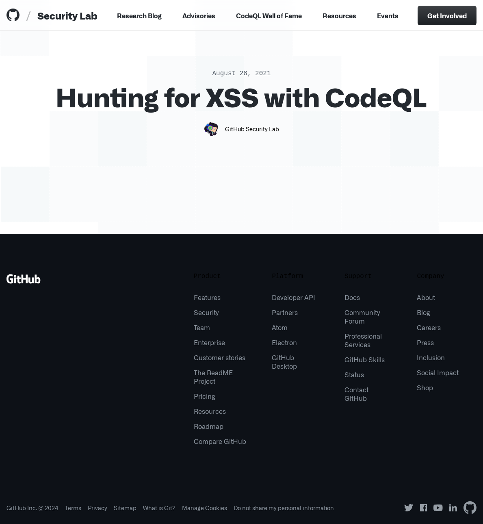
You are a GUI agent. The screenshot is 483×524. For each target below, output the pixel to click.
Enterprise (209, 342)
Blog (423, 312)
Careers (429, 327)
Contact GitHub (356, 393)
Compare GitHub (220, 441)
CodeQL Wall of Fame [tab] (269, 15)
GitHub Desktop (284, 361)
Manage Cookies (204, 507)
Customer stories (219, 357)
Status (354, 374)
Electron (284, 342)
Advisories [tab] (198, 15)
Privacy (97, 507)
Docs (352, 297)
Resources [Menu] (339, 15)
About (426, 297)
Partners (285, 312)
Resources (210, 411)
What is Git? (159, 507)
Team (202, 327)
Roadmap (208, 426)
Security (206, 312)
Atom (280, 327)
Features (207, 297)
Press (425, 342)
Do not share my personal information (284, 507)
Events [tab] (388, 15)
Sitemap (125, 507)
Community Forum (362, 316)
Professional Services (363, 340)
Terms (73, 507)
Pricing (204, 396)
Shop (425, 387)
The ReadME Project (213, 376)
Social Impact (438, 372)
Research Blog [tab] (139, 15)
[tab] (14, 16)
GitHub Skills (364, 359)
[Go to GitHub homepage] (23, 281)
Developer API (293, 297)
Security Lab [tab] (67, 15)
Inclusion (431, 357)
